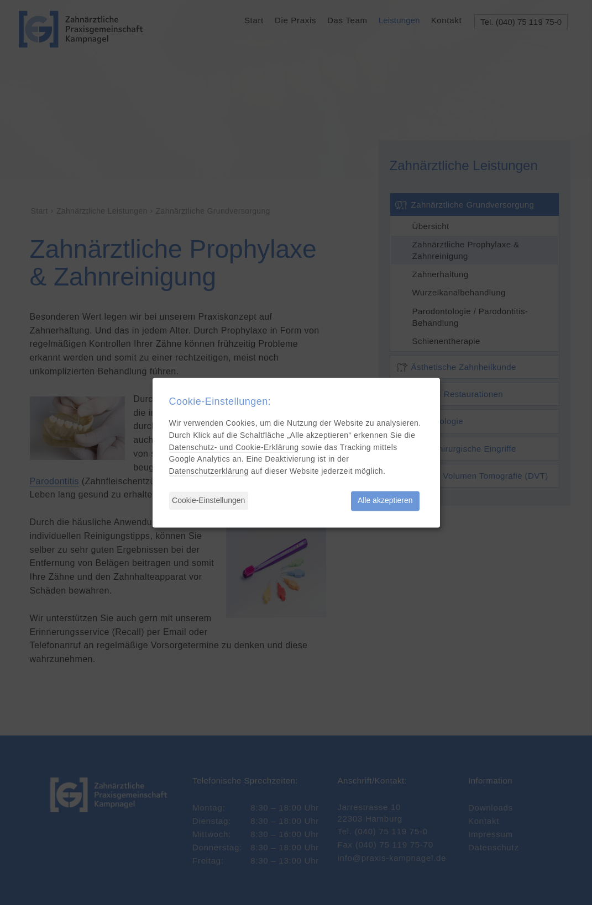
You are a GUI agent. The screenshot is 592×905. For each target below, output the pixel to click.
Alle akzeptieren (385, 500)
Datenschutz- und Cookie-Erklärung (234, 447)
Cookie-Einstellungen (208, 500)
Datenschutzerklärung (209, 471)
